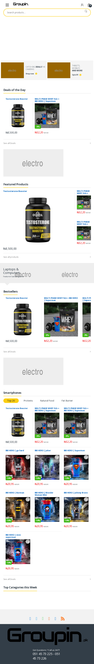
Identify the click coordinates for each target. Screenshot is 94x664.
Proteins (28, 400)
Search (85, 12)
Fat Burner (67, 400)
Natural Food (47, 400)
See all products (11, 256)
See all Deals (9, 143)
